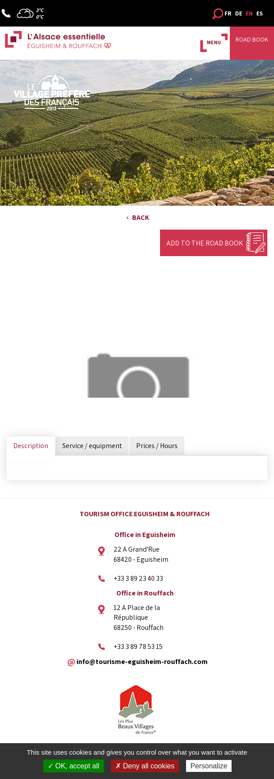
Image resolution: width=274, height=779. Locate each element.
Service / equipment (92, 445)
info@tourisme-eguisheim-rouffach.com (142, 661)
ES (259, 13)
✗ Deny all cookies (145, 766)
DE (238, 13)
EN (249, 13)
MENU (214, 42)
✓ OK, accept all (73, 766)
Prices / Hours (157, 445)
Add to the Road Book (205, 243)
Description (30, 445)
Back (140, 217)
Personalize (209, 766)
